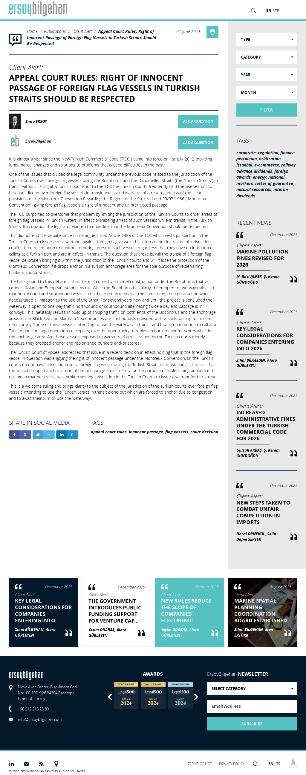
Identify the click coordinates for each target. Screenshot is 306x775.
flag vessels (176, 432)
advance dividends (254, 171)
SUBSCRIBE (251, 724)
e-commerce (266, 165)
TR (277, 10)
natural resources (253, 189)
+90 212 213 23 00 (33, 709)
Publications (55, 31)
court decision (204, 432)
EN (268, 10)
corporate (246, 153)
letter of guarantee (274, 184)
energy (259, 177)
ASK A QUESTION (198, 121)
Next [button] (196, 696)
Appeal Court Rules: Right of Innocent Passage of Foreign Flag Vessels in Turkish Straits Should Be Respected (91, 37)
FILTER (266, 110)
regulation (268, 153)
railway (288, 165)
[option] (126, 695)
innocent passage (146, 432)
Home (32, 31)
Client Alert (83, 31)
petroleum (246, 159)
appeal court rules (109, 432)
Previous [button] (110, 696)
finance (287, 153)
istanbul (244, 165)
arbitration (270, 159)
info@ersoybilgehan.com (40, 719)
